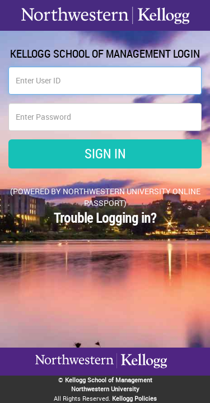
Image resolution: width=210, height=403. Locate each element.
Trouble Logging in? (105, 218)
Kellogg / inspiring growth (74, 375)
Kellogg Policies (134, 398)
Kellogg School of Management (108, 380)
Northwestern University (141, 374)
